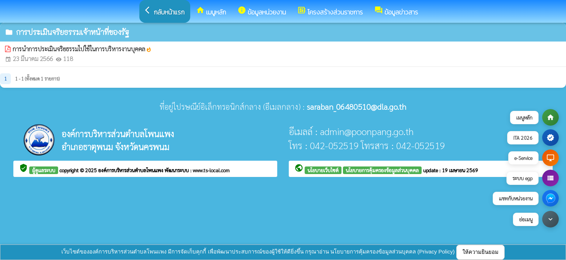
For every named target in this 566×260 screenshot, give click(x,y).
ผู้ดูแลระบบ (43, 170)
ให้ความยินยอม (480, 252)
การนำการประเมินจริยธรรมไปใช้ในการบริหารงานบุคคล (82, 49)
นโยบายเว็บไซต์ (323, 170)
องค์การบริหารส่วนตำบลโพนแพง (131, 170)
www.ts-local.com (211, 170)
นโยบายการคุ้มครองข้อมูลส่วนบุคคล (382, 170)
